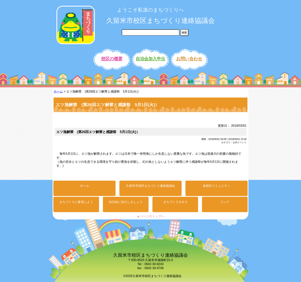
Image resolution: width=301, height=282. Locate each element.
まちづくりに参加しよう (76, 201)
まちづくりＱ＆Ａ (175, 201)
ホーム (58, 91)
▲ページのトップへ (150, 216)
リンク (224, 201)
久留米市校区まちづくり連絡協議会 (160, 20)
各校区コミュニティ (216, 185)
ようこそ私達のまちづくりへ (150, 9)
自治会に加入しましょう (126, 201)
